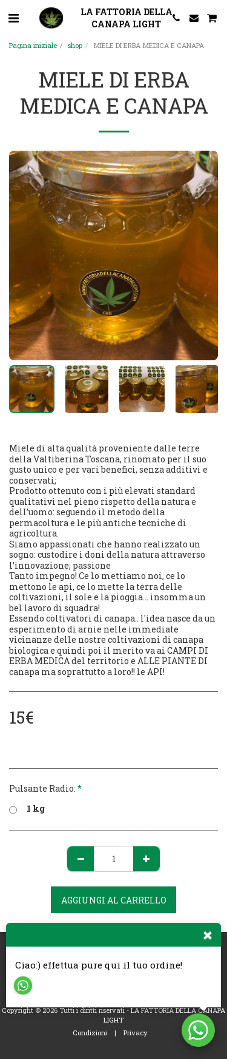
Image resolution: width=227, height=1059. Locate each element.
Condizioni (90, 1032)
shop (75, 45)
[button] (13, 17)
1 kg (27, 808)
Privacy (135, 1032)
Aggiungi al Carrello (113, 900)
